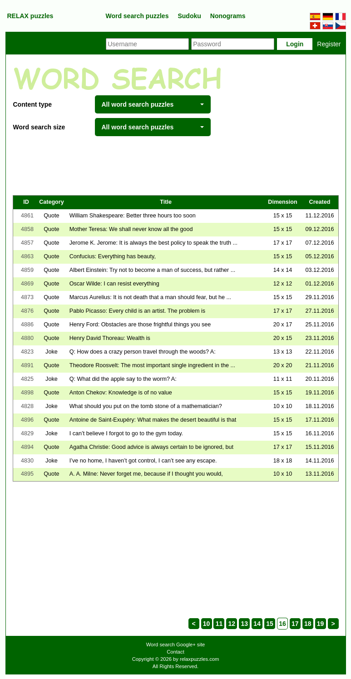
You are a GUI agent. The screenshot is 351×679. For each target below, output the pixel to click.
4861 (27, 215)
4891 (27, 365)
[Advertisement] (175, 165)
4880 (27, 338)
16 (282, 623)
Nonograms (228, 16)
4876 (27, 311)
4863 (27, 256)
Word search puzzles (136, 16)
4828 (27, 406)
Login (294, 44)
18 (307, 623)
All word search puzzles (153, 104)
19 (320, 623)
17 (295, 623)
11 (219, 623)
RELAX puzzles (30, 16)
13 (244, 623)
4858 (27, 229)
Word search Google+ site (175, 644)
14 (257, 623)
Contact (175, 651)
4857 (27, 243)
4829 (27, 433)
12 (232, 623)
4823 (27, 352)
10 (206, 623)
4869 (27, 283)
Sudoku (189, 16)
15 (269, 623)
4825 (27, 379)
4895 (27, 474)
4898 (27, 392)
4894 (27, 447)
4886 (27, 324)
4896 (27, 420)
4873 (27, 297)
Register (329, 44)
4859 (27, 270)
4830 (27, 461)
